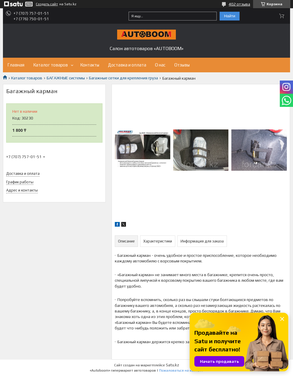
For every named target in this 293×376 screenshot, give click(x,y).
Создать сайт (47, 4)
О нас (160, 64)
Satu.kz (172, 365)
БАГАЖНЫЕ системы (66, 78)
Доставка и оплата (127, 64)
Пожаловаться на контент (181, 370)
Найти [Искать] (229, 16)
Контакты (89, 64)
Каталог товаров (50, 64)
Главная (15, 64)
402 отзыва (239, 4)
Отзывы (182, 64)
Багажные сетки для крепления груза (123, 78)
